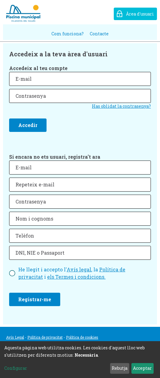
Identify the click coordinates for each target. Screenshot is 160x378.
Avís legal (79, 269)
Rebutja (119, 368)
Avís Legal (15, 337)
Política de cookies (82, 337)
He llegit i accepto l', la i (71, 273)
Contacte (99, 34)
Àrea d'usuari (140, 14)
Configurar (15, 368)
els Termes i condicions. (76, 277)
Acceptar (142, 368)
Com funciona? (67, 34)
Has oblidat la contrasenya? (121, 106)
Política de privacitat (45, 337)
